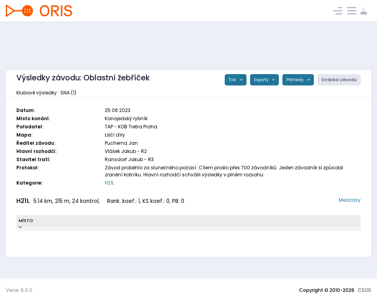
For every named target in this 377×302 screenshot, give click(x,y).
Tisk (233, 80)
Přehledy (295, 80)
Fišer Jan (62, 232)
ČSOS (364, 290)
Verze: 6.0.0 (19, 290)
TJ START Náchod (209, 232)
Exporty (262, 80)
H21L (109, 182)
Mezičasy (350, 200)
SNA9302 (107, 232)
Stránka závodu (339, 80)
